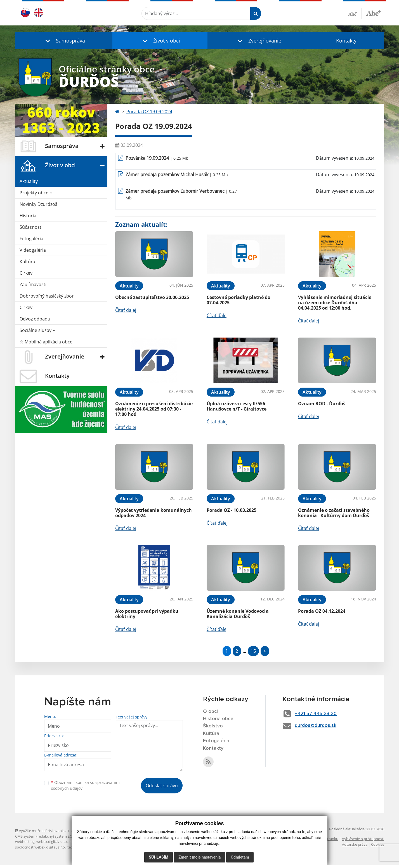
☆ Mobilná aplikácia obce (46, 342)
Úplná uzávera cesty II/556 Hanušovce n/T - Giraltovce (236, 406)
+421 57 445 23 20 (317, 713)
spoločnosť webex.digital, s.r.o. (40, 847)
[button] (63, 40)
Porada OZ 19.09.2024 (149, 112)
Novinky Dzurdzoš (38, 204)
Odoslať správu (162, 785)
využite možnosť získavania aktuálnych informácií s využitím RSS (70, 830)
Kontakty (346, 40)
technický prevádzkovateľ (88, 847)
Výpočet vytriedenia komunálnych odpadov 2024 (153, 512)
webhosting (25, 841)
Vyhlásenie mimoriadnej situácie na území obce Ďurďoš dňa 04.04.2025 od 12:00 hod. (334, 302)
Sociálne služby (37, 330)
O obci (210, 711)
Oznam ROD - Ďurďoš (321, 403)
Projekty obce (36, 193)
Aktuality (29, 181)
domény (76, 841)
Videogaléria (33, 250)
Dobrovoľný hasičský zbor (47, 296)
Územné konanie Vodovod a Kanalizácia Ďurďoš (238, 613)
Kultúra (27, 261)
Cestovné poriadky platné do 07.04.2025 (238, 300)
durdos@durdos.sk (317, 725)
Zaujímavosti (33, 284)
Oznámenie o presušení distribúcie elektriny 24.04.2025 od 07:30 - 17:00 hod (154, 408)
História (28, 216)
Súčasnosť (30, 227)
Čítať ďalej (125, 310)
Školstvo (213, 726)
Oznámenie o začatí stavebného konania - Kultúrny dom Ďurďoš (334, 512)
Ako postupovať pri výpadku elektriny (146, 613)
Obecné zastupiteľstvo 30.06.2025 (152, 297)
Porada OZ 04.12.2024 (321, 611)
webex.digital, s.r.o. (52, 841)
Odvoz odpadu (35, 319)
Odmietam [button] (240, 857)
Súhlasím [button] (158, 857)
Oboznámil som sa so (85, 785)
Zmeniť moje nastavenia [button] (199, 857)
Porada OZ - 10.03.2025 (231, 510)
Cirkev (26, 273)
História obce (218, 719)
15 (253, 651)
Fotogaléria (31, 238)
